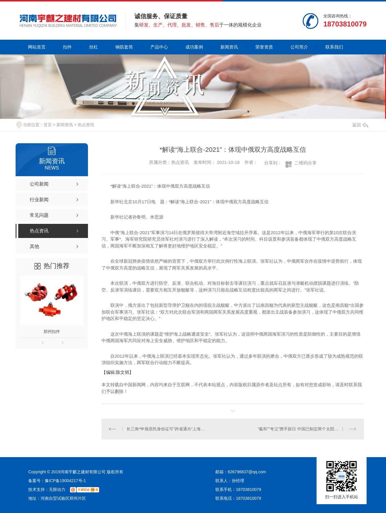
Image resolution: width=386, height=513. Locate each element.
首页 (48, 124)
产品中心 (159, 46)
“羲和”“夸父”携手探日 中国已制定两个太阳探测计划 (304, 429)
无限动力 (57, 489)
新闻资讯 (229, 46)
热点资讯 (86, 124)
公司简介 (299, 46)
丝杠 (93, 46)
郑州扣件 (52, 331)
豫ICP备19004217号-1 (65, 480)
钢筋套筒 (124, 46)
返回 (360, 124)
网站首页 (37, 46)
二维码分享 (306, 162)
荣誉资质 (264, 46)
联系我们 (334, 46)
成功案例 (194, 46)
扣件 (67, 46)
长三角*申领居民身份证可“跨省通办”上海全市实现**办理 (167, 429)
